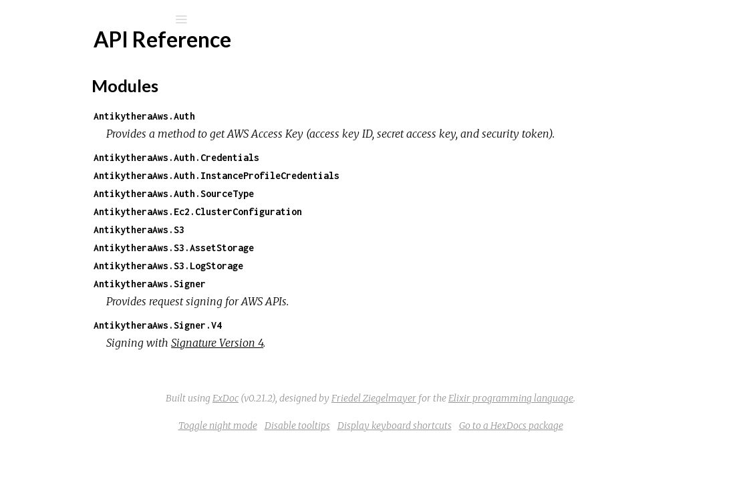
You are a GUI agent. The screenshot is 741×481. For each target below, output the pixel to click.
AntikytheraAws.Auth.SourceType (321, 211)
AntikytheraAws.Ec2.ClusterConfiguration (345, 229)
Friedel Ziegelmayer (474, 416)
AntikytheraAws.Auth (291, 116)
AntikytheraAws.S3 (286, 247)
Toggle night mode (318, 443)
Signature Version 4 (364, 360)
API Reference (75, 160)
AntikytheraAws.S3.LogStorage (315, 283)
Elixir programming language (611, 416)
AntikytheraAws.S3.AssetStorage (321, 265)
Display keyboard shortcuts (495, 443)
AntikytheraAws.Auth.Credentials (323, 175)
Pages (47, 104)
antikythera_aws (94, 54)
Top (58, 182)
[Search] (100, 19)
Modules (55, 122)
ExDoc (326, 416)
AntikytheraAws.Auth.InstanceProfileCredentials (363, 193)
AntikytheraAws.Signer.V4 (305, 343)
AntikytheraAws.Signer (297, 301)
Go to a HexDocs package (611, 443)
